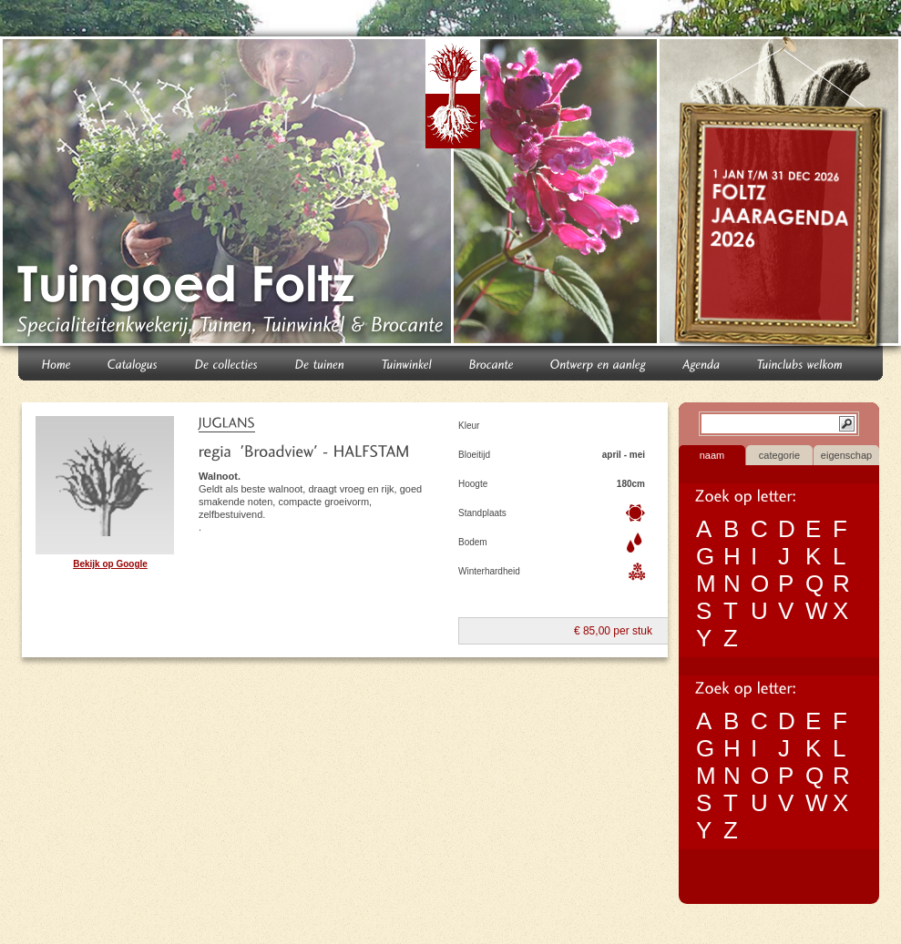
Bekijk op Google (110, 564)
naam (712, 455)
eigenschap (846, 455)
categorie (779, 455)
